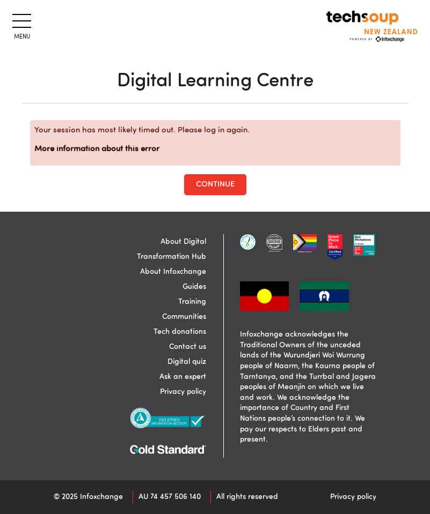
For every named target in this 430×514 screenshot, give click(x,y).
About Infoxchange (173, 271)
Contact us (187, 347)
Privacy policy (183, 392)
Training (192, 302)
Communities (184, 317)
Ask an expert (182, 377)
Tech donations (180, 332)
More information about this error (96, 149)
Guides (194, 286)
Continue (215, 185)
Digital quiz (186, 362)
